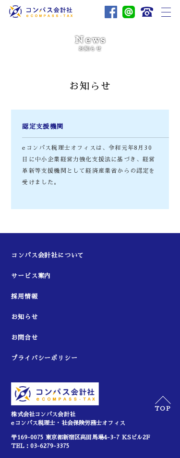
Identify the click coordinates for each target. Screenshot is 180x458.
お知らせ (24, 317)
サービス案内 (31, 276)
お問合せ (24, 338)
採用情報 (24, 296)
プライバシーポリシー (44, 358)
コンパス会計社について (47, 255)
